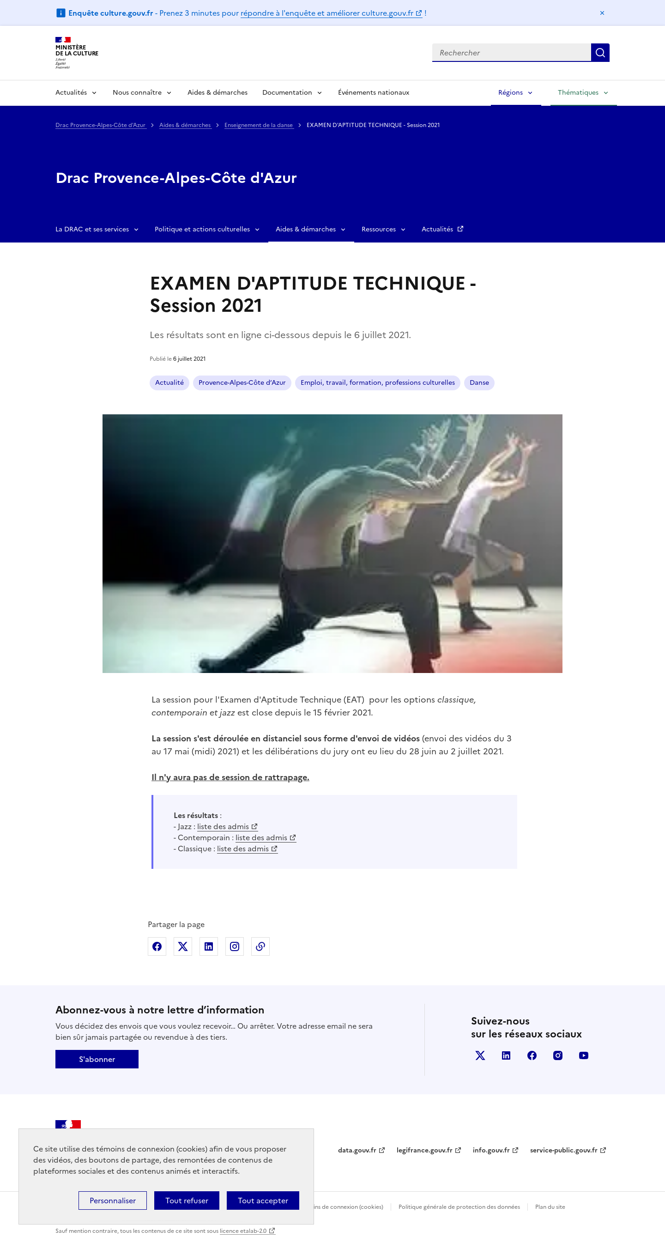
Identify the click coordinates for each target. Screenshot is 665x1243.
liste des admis (223, 826)
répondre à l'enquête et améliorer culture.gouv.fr (327, 12)
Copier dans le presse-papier (260, 946)
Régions (510, 92)
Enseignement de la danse (259, 125)
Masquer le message (602, 13)
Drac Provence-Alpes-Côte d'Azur (101, 125)
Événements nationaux (373, 92)
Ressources (379, 229)
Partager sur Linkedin (209, 946)
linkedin (506, 1055)
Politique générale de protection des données (459, 1207)
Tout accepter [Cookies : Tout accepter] (263, 1200)
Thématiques (578, 92)
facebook (532, 1055)
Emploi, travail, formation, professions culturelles (378, 383)
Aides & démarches (217, 92)
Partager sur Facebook (157, 946)
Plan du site (550, 1207)
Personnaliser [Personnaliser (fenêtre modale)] (113, 1200)
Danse (479, 383)
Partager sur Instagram (234, 946)
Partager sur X (183, 946)
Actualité (169, 383)
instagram (558, 1055)
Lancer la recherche (600, 52)
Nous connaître (137, 92)
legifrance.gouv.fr (425, 1150)
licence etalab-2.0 (243, 1231)
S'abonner (97, 1059)
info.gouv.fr (491, 1150)
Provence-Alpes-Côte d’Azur (242, 383)
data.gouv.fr (357, 1150)
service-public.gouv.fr (564, 1150)
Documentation (287, 92)
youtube (583, 1055)
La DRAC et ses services (92, 229)
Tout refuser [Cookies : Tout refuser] (186, 1200)
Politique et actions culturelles (202, 229)
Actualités (71, 92)
